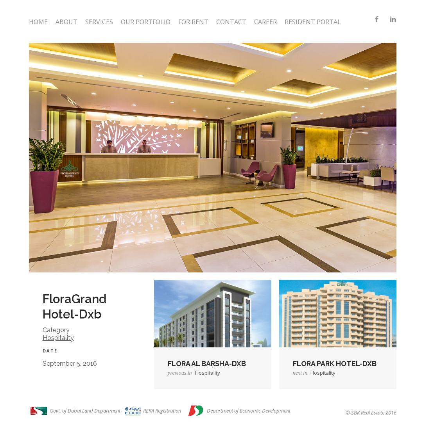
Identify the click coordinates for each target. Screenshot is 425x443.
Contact (231, 22)
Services (99, 22)
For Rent (193, 22)
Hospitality (58, 338)
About (66, 22)
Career (265, 22)
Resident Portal (313, 22)
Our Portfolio (145, 22)
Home (38, 22)
